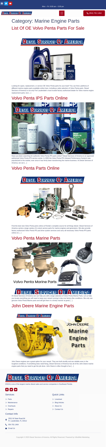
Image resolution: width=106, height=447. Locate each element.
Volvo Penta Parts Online (35, 168)
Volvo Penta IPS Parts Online (40, 98)
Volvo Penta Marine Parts (36, 238)
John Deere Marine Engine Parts (43, 305)
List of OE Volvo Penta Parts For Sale (48, 28)
